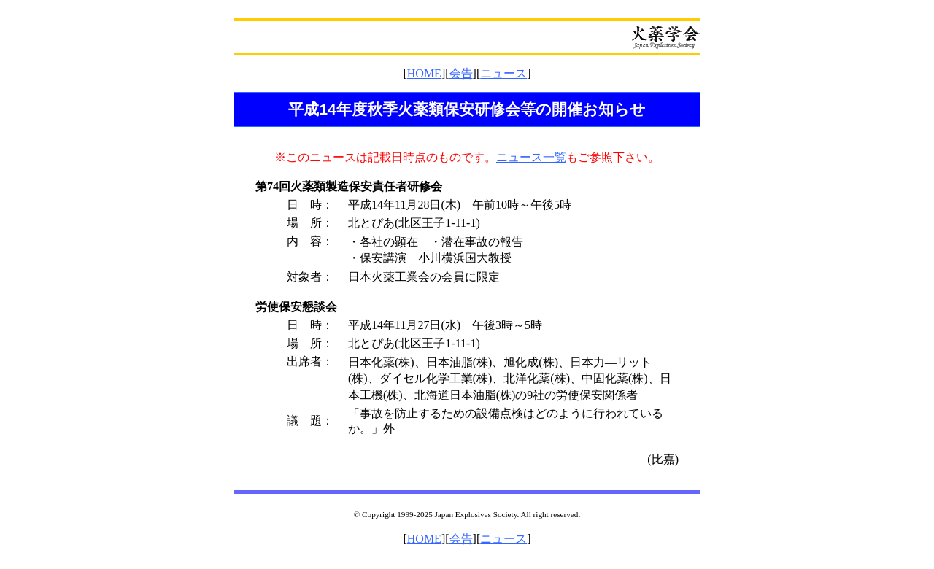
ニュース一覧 (531, 157)
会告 (461, 73)
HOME (424, 73)
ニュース (503, 73)
